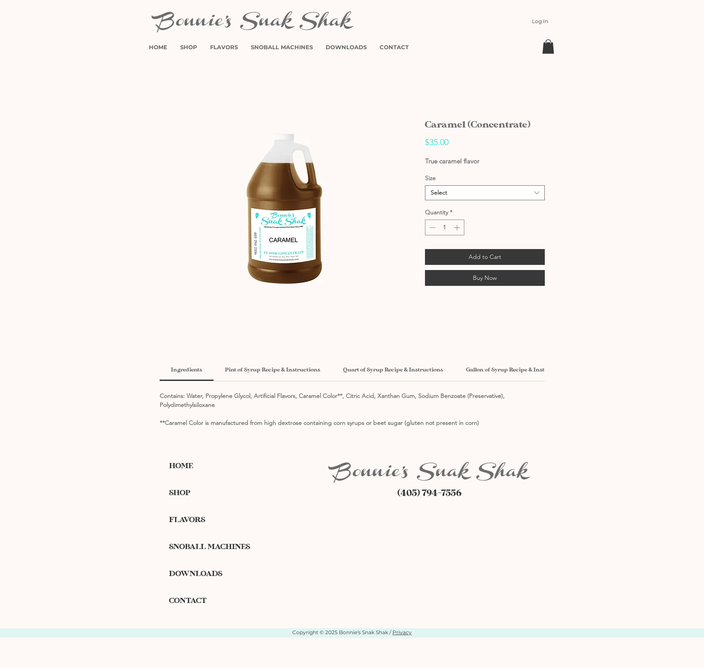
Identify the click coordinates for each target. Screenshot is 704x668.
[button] (548, 46)
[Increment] (457, 227)
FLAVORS (187, 519)
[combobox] (485, 192)
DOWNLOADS (195, 573)
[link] (186, 369)
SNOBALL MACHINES (199, 546)
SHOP (179, 492)
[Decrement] (431, 227)
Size (430, 178)
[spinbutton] (444, 227)
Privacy (402, 632)
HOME (181, 465)
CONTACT (188, 600)
